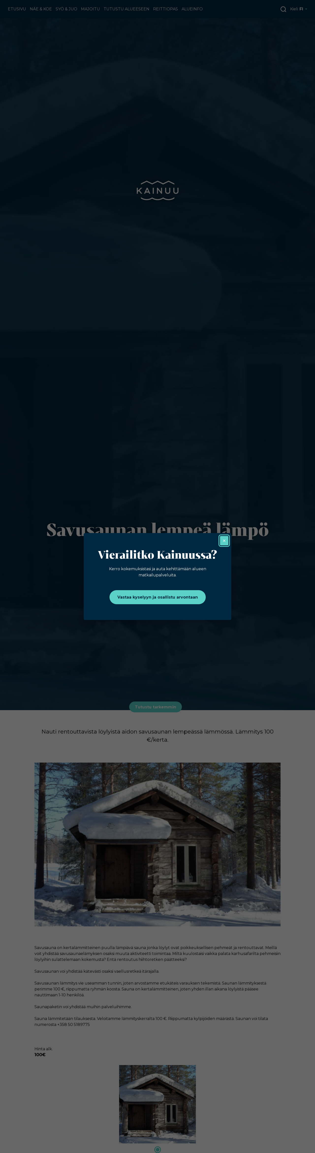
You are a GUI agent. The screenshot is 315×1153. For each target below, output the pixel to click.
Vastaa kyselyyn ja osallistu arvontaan (157, 597)
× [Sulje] (224, 540)
